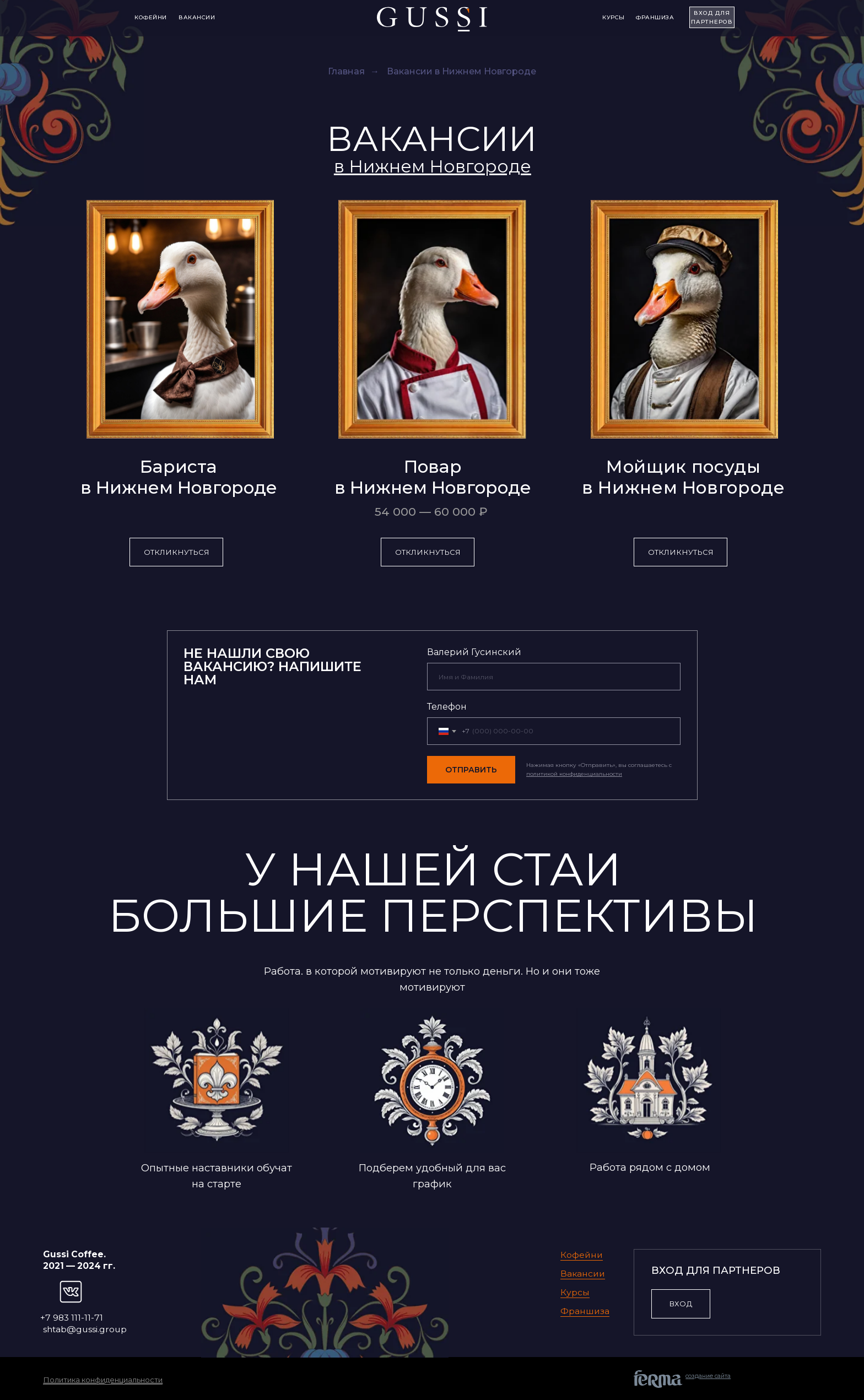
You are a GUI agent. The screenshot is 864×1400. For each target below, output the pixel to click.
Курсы (613, 17)
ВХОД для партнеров (712, 17)
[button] (432, 166)
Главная (346, 71)
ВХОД (681, 1303)
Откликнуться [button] (176, 552)
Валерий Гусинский (474, 652)
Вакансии (197, 17)
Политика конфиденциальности (103, 1379)
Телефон (447, 706)
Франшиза (655, 17)
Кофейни (150, 17)
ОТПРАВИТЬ (471, 770)
